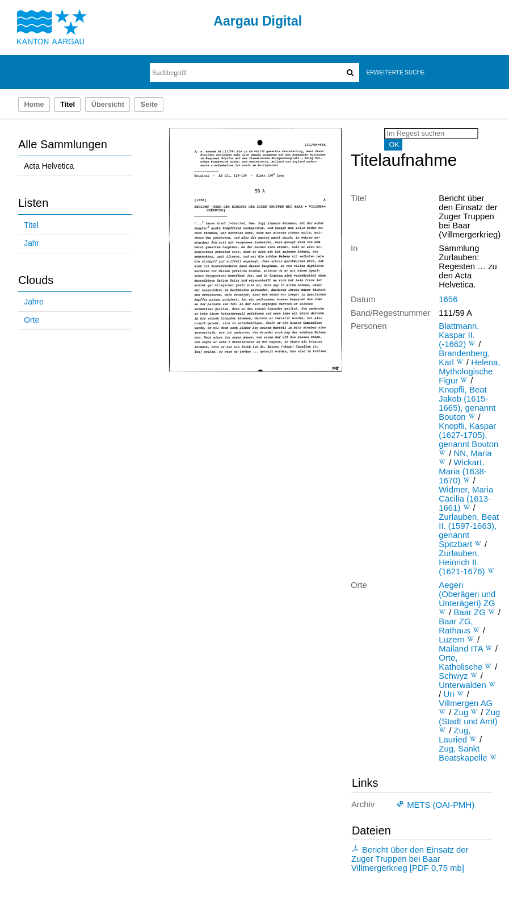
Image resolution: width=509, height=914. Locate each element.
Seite (149, 104)
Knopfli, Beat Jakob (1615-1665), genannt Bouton (467, 403)
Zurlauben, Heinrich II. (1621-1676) (462, 562)
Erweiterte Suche (395, 72)
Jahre (33, 302)
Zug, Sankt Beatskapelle (463, 753)
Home (34, 104)
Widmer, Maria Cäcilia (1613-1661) (466, 498)
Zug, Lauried (454, 735)
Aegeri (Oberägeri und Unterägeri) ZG (467, 594)
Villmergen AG (466, 703)
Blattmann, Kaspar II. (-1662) (459, 335)
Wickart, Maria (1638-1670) (462, 471)
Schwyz (453, 676)
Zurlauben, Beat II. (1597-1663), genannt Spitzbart (469, 530)
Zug (461, 712)
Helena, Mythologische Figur (469, 371)
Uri (449, 694)
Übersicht (107, 104)
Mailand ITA (460, 648)
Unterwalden (462, 685)
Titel (31, 225)
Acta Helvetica (49, 166)
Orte (31, 320)
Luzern (451, 639)
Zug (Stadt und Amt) (469, 717)
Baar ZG (470, 612)
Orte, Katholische (460, 662)
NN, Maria (473, 453)
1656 (448, 299)
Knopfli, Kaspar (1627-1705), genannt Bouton (468, 435)
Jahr (31, 243)
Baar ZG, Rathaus (456, 626)
